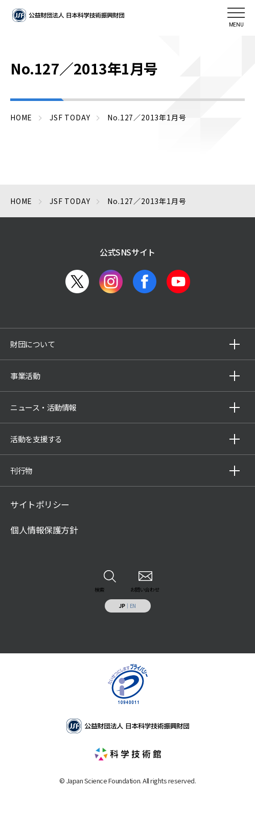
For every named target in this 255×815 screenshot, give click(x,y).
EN (133, 605)
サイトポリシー (39, 504)
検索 (99, 589)
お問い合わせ (144, 589)
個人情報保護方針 (44, 530)
